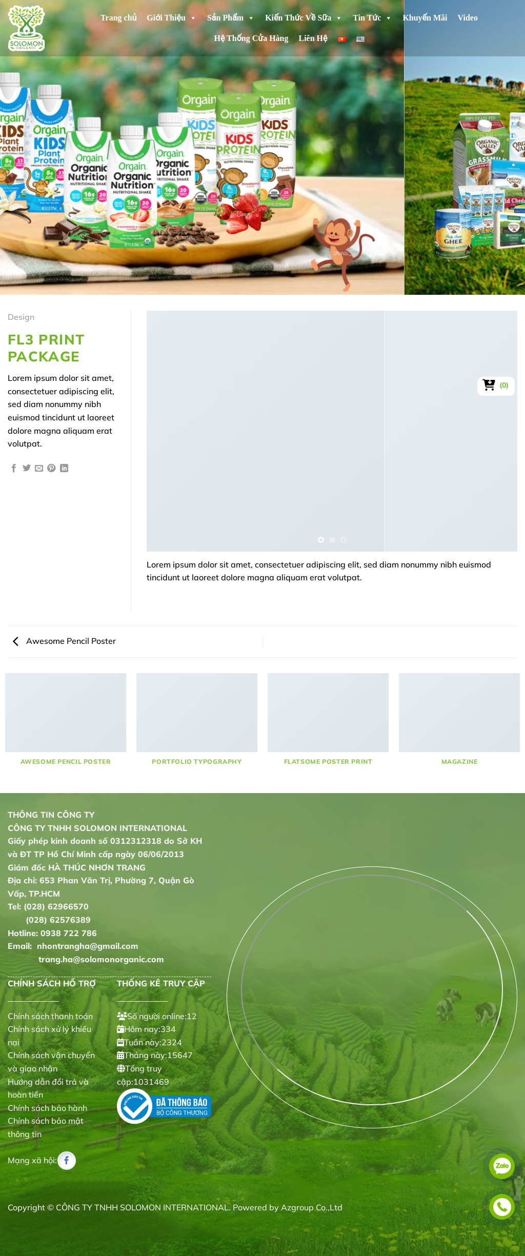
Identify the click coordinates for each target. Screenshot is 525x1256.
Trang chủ (118, 17)
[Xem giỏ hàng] (496, 385)
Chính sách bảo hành (47, 1108)
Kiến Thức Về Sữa (303, 18)
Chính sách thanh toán (50, 1016)
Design (21, 317)
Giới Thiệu (172, 18)
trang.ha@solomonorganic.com (86, 959)
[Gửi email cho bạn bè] (39, 468)
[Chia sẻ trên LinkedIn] (64, 468)
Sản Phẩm (231, 18)
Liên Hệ (312, 38)
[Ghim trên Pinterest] (51, 468)
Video (468, 17)
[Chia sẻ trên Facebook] (14, 468)
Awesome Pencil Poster (64, 641)
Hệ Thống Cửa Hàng (251, 38)
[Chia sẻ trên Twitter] (27, 468)
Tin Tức (372, 18)
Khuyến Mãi (424, 17)
